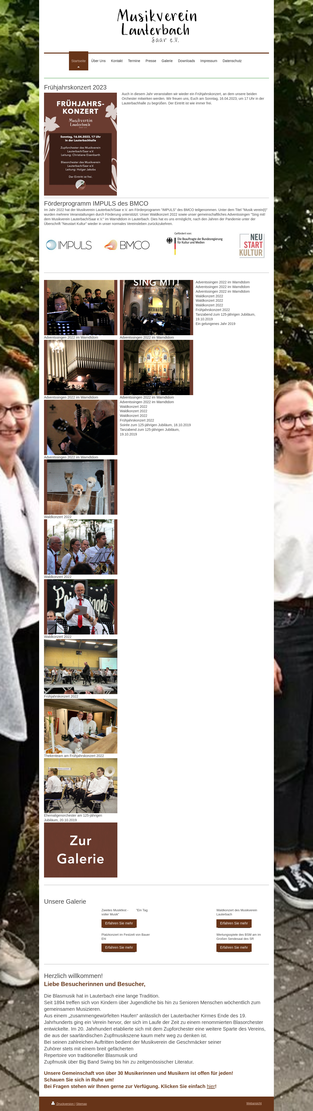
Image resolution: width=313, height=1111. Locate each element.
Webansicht (254, 1103)
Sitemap (81, 1104)
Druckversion (63, 1104)
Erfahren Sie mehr (119, 923)
